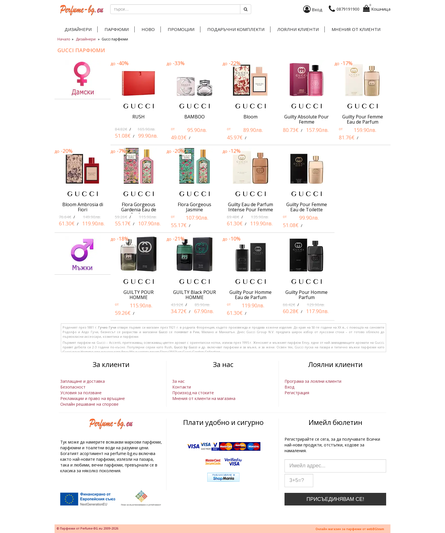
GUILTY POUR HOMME (138, 294)
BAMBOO (194, 117)
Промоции (181, 29)
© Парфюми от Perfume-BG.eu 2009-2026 (87, 528)
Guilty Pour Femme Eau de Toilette (306, 207)
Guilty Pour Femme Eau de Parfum (362, 119)
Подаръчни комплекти (235, 29)
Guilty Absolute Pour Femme (306, 119)
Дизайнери (78, 29)
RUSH (138, 117)
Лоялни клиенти (298, 29)
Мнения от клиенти (356, 29)
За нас (178, 381)
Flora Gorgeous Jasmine (194, 207)
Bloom (250, 117)
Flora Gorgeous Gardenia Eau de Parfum (138, 209)
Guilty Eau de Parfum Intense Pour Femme (250, 207)
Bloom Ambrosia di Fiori (82, 207)
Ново (148, 29)
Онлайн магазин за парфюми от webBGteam (350, 529)
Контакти (181, 387)
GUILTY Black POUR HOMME (194, 294)
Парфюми (117, 29)
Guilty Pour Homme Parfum (306, 294)
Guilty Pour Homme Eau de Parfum (250, 294)
